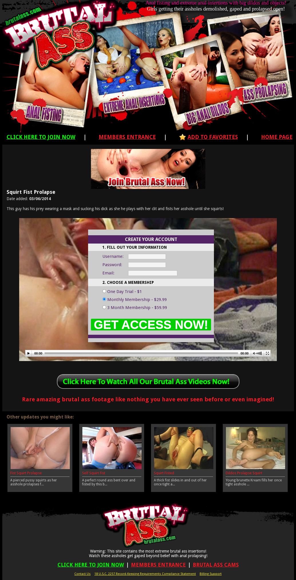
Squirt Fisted (164, 473)
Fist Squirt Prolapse (26, 473)
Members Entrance (127, 137)
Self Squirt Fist (93, 473)
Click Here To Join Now (41, 137)
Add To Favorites (213, 137)
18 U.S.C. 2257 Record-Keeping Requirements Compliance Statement (145, 574)
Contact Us (82, 574)
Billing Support (211, 574)
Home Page (277, 137)
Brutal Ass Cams (216, 565)
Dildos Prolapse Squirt (244, 473)
